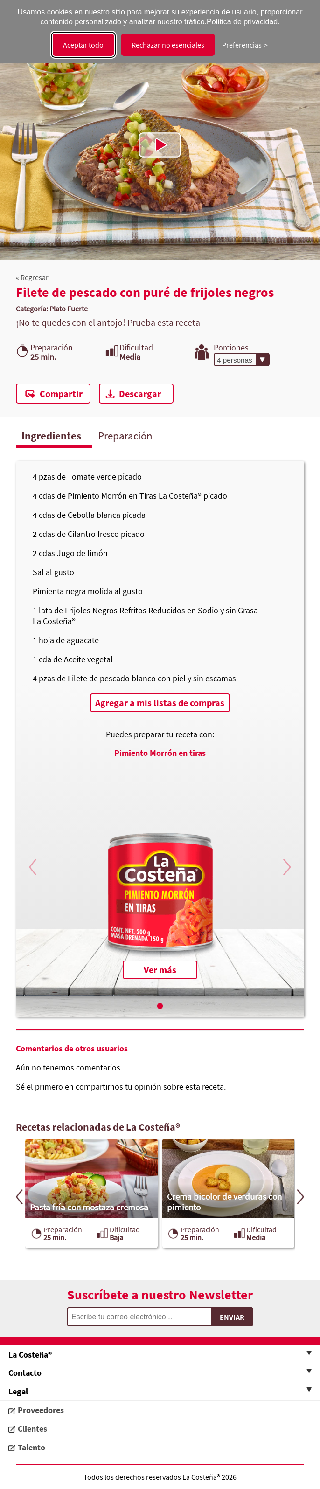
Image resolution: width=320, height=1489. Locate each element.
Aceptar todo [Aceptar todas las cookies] (83, 44)
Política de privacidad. (243, 22)
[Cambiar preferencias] (245, 44)
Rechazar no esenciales (168, 44)
